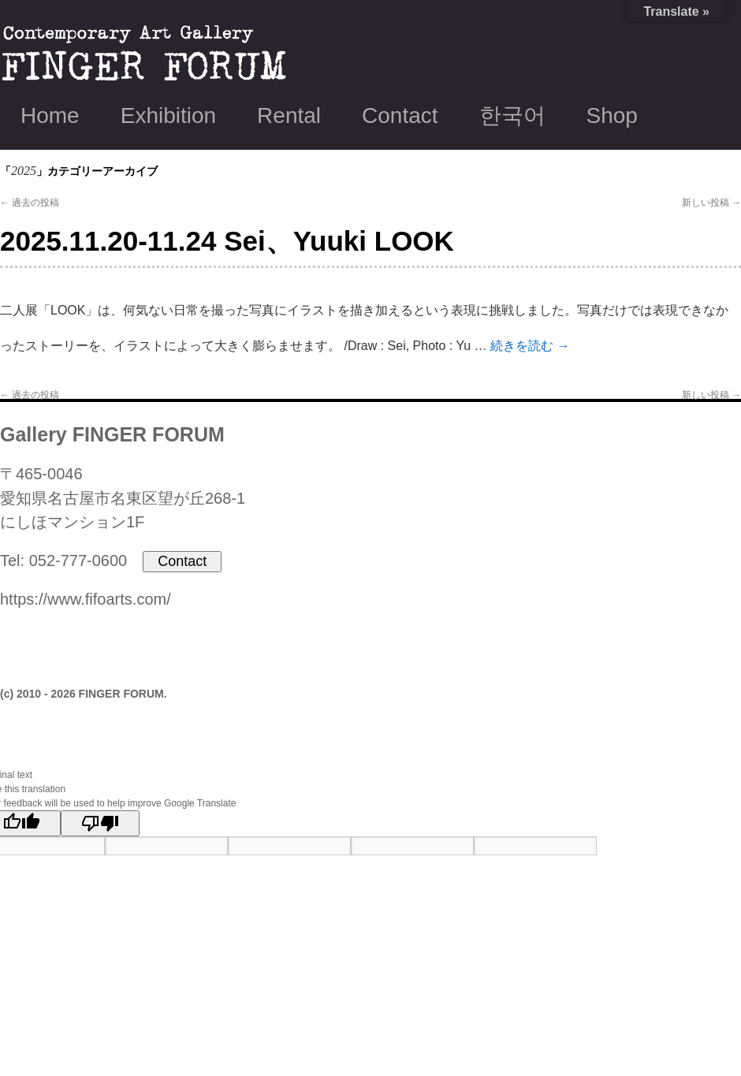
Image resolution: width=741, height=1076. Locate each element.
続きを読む (529, 345)
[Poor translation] (100, 823)
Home (50, 115)
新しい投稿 (711, 202)
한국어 (512, 115)
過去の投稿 (29, 202)
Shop (612, 115)
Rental (289, 115)
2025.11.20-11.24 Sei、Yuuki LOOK (227, 240)
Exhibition (168, 115)
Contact (400, 115)
